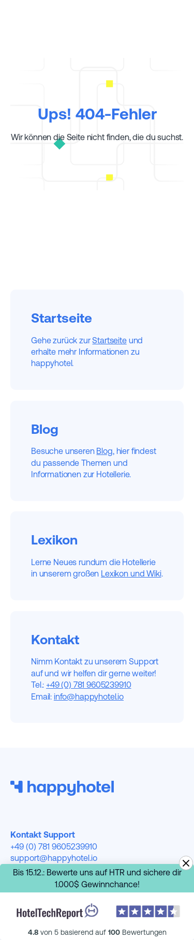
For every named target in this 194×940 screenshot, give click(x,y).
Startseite (109, 340)
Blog (104, 451)
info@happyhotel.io (89, 696)
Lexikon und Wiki (131, 573)
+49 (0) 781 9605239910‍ (88, 684)
